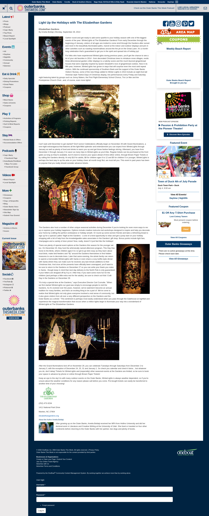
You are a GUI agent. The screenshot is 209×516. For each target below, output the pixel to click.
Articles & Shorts (10, 228)
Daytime (7, 54)
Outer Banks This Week (41, 2)
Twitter (7, 290)
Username (40, 485)
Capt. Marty (8, 30)
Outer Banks (57, 2)
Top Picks (8, 33)
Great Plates (8, 84)
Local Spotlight (10, 39)
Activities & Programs (12, 118)
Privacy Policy (94, 450)
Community (8, 60)
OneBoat (52, 473)
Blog (6, 204)
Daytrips (170, 2)
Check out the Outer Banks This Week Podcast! (154, 8)
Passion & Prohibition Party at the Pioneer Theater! (178, 127)
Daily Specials (9, 78)
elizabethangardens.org (49, 416)
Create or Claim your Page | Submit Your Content (54, 459)
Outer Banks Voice (11, 207)
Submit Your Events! (12, 215)
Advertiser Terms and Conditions (48, 466)
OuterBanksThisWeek (12, 161)
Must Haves (8, 100)
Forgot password (48, 505)
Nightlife (7, 57)
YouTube (8, 281)
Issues (6, 231)
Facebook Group (11, 167)
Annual (6, 63)
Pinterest (8, 287)
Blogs (6, 24)
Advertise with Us (42, 464)
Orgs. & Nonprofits (11, 201)
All (5, 51)
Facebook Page (11, 158)
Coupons (7, 87)
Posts (6, 21)
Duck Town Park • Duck (168, 185)
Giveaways (8, 195)
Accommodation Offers (13, 143)
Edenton (7, 66)
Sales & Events (10, 103)
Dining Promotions (11, 81)
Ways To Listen (11, 164)
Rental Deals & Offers (12, 140)
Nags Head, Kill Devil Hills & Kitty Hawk (109, 2)
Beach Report (9, 36)
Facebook (8, 279)
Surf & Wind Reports (12, 124)
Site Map (7, 212)
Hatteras (152, 2)
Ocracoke (161, 2)
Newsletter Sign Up (11, 210)
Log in (41, 510)
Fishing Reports (10, 121)
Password (40, 495)
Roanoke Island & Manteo (136, 2)
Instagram (9, 284)
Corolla (67, 2)
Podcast (7, 27)
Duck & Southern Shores (82, 2)
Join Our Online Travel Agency (47, 461)
